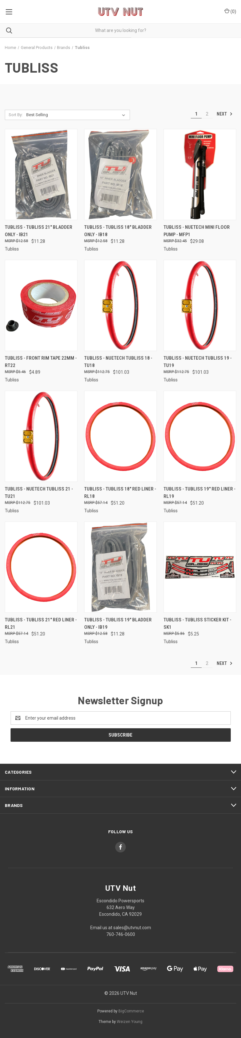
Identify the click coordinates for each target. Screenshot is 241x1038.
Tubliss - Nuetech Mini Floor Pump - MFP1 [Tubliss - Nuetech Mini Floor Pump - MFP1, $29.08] (197, 230)
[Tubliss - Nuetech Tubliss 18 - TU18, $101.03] (120, 305)
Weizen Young (129, 1021)
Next (225, 114)
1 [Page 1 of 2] (196, 113)
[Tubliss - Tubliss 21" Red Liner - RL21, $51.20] (41, 567)
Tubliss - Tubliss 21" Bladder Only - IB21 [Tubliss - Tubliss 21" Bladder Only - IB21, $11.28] (38, 230)
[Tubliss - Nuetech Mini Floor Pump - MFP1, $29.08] (200, 174)
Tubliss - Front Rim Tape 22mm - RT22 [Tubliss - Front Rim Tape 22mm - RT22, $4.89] (41, 361)
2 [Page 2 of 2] (207, 113)
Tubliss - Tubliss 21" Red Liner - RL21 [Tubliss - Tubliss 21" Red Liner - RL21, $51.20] (41, 623)
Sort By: (16, 114)
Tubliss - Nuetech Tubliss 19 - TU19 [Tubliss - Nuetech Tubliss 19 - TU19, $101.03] (198, 361)
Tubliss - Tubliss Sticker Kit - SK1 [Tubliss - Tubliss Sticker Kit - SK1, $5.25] (197, 623)
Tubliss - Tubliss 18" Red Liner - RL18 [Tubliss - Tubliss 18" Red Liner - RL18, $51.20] (120, 492)
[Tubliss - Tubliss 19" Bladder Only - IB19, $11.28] (120, 567)
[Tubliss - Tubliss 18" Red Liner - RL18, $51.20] (120, 436)
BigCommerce (131, 1011)
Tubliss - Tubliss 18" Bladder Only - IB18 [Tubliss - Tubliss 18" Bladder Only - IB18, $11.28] (118, 230)
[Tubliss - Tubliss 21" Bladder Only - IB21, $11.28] (41, 174)
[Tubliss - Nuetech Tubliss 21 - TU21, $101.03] (41, 436)
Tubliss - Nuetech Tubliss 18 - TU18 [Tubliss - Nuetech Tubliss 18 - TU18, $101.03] (118, 361)
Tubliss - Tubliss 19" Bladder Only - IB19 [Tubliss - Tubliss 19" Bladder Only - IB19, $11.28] (118, 623)
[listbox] (77, 115)
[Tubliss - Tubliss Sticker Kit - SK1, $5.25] (200, 567)
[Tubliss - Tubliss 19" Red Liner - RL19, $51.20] (200, 436)
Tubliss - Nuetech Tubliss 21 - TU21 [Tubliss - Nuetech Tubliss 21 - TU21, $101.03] (39, 492)
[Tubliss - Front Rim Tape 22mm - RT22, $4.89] (41, 305)
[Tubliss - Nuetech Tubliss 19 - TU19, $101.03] (200, 305)
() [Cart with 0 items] (230, 11)
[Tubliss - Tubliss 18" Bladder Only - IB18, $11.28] (120, 174)
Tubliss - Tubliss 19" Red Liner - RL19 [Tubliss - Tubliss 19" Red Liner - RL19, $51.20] (200, 492)
